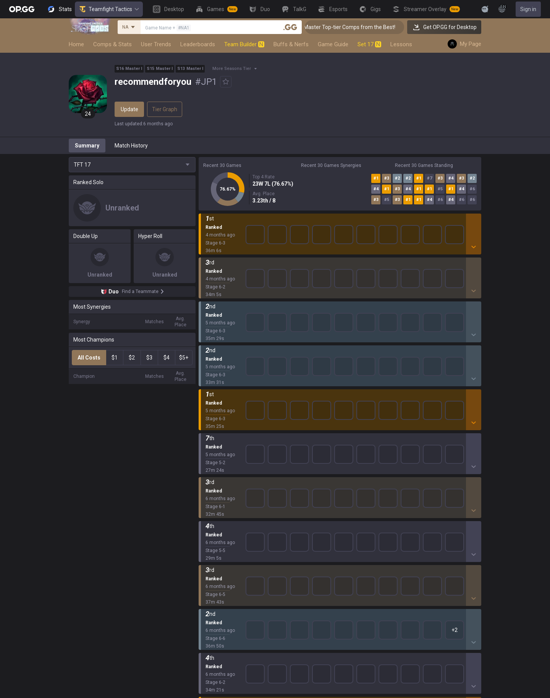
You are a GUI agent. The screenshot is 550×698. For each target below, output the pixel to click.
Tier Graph (164, 109)
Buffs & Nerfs (291, 44)
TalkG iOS (302, 520)
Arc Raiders (212, 520)
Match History (131, 146)
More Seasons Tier (231, 68)
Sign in (528, 9)
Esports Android (310, 529)
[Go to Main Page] (22, 9)
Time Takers (214, 556)
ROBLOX (209, 529)
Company (149, 446)
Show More (340, 225)
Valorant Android (311, 474)
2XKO (205, 483)
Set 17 (369, 44)
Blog (143, 455)
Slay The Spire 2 (218, 547)
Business (469, 437)
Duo (203, 602)
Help (396, 455)
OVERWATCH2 (216, 465)
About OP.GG (153, 437)
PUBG (205, 474)
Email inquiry (406, 465)
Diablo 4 (208, 575)
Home (76, 44)
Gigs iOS (301, 501)
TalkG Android (307, 510)
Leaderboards (197, 44)
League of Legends (222, 437)
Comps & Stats (112, 44)
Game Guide (333, 44)
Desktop (208, 584)
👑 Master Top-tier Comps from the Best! (358, 27)
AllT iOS (300, 465)
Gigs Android (306, 492)
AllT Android (305, 455)
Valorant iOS (306, 483)
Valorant (209, 455)
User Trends (156, 44)
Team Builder (244, 44)
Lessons (401, 44)
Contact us (404, 474)
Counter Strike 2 (218, 510)
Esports (208, 620)
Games (207, 593)
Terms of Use (407, 446)
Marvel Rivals (214, 492)
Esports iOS (305, 538)
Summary (87, 146)
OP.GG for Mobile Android (321, 437)
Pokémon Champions (225, 565)
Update (129, 109)
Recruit (466, 455)
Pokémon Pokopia (221, 538)
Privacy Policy (409, 437)
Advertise (469, 446)
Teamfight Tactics (109, 9)
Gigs (204, 630)
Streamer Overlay (220, 639)
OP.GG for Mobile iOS (315, 446)
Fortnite (208, 501)
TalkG (205, 611)
